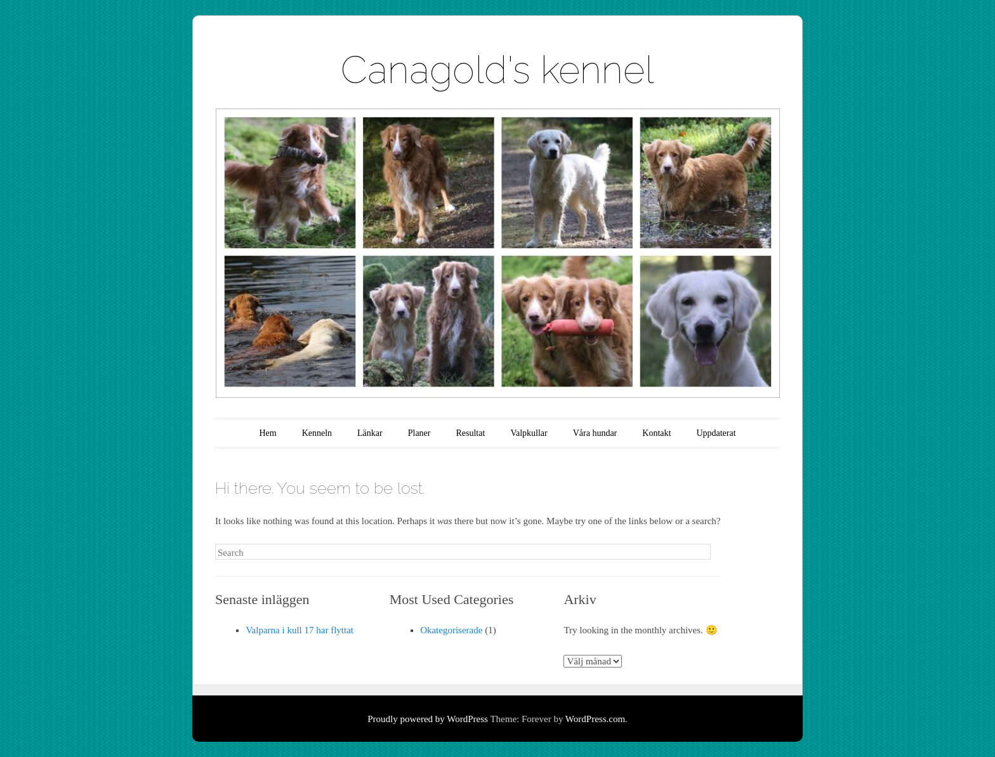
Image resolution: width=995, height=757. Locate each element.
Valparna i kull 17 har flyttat (299, 630)
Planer (419, 433)
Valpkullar (528, 433)
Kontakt (656, 433)
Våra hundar (595, 433)
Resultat (470, 433)
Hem (267, 433)
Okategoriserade (451, 630)
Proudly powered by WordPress (427, 719)
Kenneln (317, 433)
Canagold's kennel (497, 70)
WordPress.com (595, 719)
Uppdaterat (715, 433)
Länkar (370, 433)
